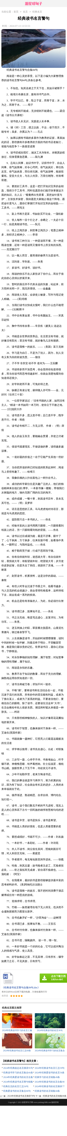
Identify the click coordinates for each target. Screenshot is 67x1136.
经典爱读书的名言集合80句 (17, 1091)
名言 (25, 12)
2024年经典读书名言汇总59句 (49, 1068)
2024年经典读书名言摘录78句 (21, 1096)
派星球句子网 (27, 1102)
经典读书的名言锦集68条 (47, 1091)
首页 (16, 12)
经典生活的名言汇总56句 (15, 1086)
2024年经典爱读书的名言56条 (49, 1072)
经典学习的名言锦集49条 (47, 1077)
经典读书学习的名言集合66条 (18, 1072)
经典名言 (37, 12)
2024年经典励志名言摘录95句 (18, 1068)
